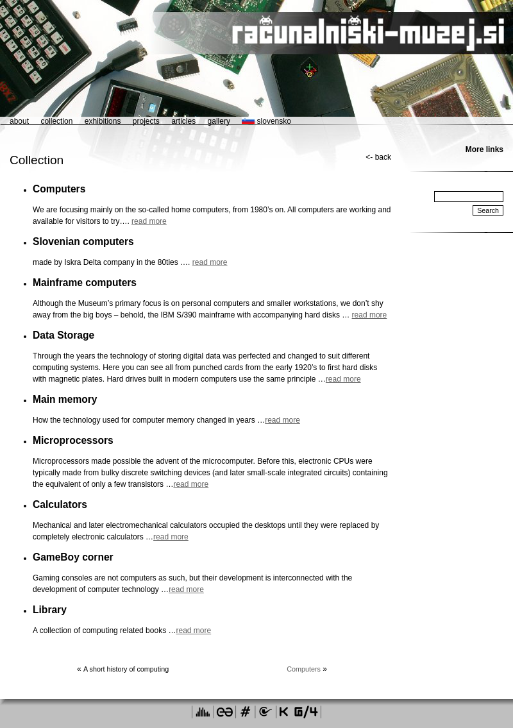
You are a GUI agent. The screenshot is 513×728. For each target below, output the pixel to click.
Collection (36, 160)
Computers (59, 188)
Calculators (60, 504)
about (19, 121)
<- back (378, 157)
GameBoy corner (73, 557)
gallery (219, 121)
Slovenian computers (83, 241)
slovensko (266, 121)
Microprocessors (73, 440)
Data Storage (63, 335)
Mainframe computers (85, 282)
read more (149, 221)
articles (183, 121)
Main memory (65, 399)
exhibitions (103, 121)
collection (56, 121)
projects (146, 121)
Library (50, 609)
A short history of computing (126, 669)
